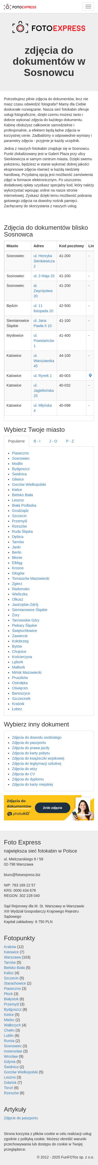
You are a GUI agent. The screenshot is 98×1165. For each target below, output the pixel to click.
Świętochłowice (24, 631)
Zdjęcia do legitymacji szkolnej (36, 763)
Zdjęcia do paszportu (29, 743)
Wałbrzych (12, 1025)
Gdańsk (10, 1082)
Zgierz (17, 584)
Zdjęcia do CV (23, 774)
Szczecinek (21, 698)
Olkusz (17, 599)
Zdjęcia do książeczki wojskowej (38, 758)
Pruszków (20, 678)
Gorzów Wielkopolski (29, 484)
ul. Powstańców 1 (43, 340)
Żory (15, 615)
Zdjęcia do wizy (24, 769)
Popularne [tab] (16, 441)
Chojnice (19, 651)
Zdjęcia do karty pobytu (31, 753)
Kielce (17, 490)
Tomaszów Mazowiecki (30, 578)
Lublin (9, 1035)
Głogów (18, 573)
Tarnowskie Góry (25, 620)
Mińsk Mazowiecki (27, 672)
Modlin (17, 464)
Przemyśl (19, 521)
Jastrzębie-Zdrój (25, 604)
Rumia (9, 1041)
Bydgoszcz (21, 469)
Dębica (18, 537)
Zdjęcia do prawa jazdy (30, 748)
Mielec (9, 1020)
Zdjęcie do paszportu (21, 1118)
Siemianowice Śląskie (29, 610)
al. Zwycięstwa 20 (42, 290)
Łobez (17, 709)
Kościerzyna (22, 657)
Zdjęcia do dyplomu (28, 779)
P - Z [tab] (70, 441)
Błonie (17, 557)
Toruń (8, 1088)
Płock (8, 994)
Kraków (10, 947)
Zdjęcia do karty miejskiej (32, 784)
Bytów (17, 646)
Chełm (9, 1030)
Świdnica (19, 474)
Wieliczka (19, 594)
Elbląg (17, 563)
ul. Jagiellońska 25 (43, 390)
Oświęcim (20, 688)
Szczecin (19, 516)
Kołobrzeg (20, 641)
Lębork (17, 662)
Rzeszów (19, 526)
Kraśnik (18, 704)
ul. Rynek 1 (42, 376)
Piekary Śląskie (24, 625)
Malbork (18, 667)
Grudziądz (20, 510)
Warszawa (12, 957)
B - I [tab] (37, 441)
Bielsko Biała (22, 495)
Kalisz (9, 973)
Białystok (11, 999)
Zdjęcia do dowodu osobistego (36, 737)
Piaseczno (20, 453)
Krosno (18, 568)
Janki (16, 547)
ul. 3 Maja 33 (43, 276)
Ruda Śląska (22, 531)
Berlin (16, 552)
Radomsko (21, 589)
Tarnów (18, 542)
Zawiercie (20, 636)
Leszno (18, 500)
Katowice (11, 952)
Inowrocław (13, 1051)
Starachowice (15, 983)
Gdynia (9, 1062)
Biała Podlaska (24, 505)
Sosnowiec (21, 458)
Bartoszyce (21, 693)
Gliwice (18, 479)
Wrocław (11, 1056)
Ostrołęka (20, 683)
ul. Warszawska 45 (43, 360)
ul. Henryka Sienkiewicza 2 (44, 261)
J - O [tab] (53, 441)
